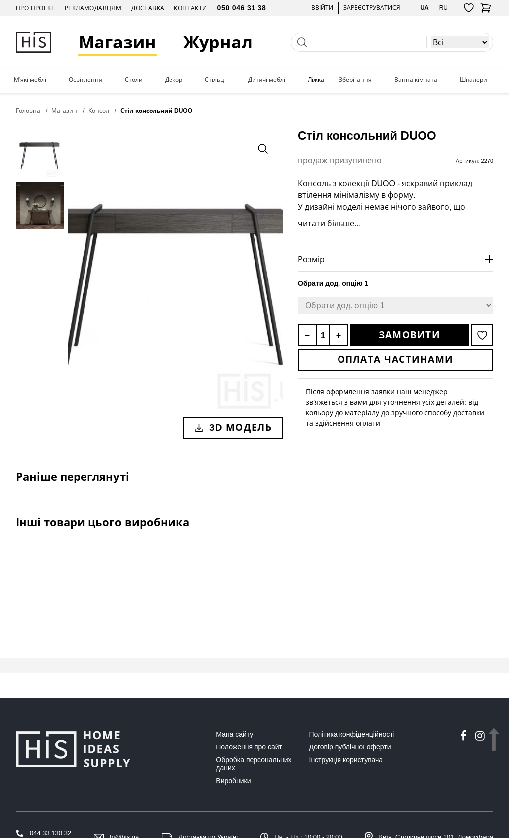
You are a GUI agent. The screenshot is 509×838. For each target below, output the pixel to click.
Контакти (190, 8)
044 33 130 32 (50, 833)
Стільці (215, 80)
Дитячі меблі (266, 80)
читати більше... (329, 223)
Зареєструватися (371, 7)
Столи (134, 80)
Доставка (147, 8)
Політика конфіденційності (352, 734)
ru (443, 7)
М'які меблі (30, 80)
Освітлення (85, 80)
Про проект (35, 8)
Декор (173, 80)
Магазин (118, 42)
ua (424, 7)
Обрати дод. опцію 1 (333, 283)
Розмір (311, 259)
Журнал (218, 42)
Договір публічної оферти (350, 747)
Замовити (409, 334)
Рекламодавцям (93, 8)
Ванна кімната (415, 80)
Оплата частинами (396, 359)
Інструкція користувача (346, 760)
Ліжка (316, 80)
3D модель (233, 427)
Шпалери (473, 80)
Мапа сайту (234, 734)
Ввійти (322, 7)
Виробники (233, 781)
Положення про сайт (249, 747)
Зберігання (355, 80)
